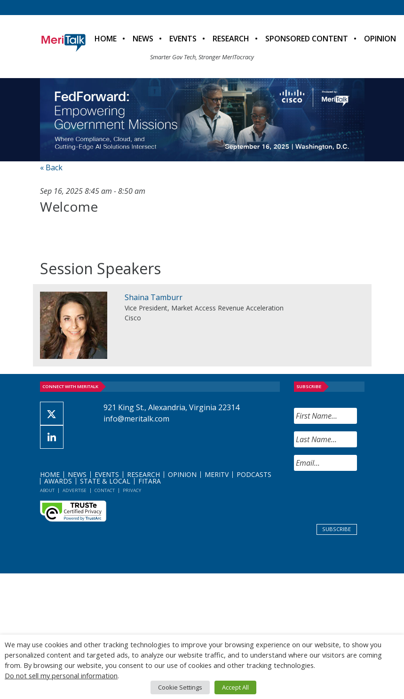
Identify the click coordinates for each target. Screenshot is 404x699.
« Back (51, 167)
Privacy (132, 490)
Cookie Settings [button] (180, 687)
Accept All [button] (235, 687)
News (143, 38)
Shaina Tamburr (153, 297)
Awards (58, 481)
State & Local (105, 481)
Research (231, 38)
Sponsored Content (306, 38)
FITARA (149, 481)
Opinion (380, 38)
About (47, 490)
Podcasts (254, 474)
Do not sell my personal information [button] (61, 675)
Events (183, 38)
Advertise (75, 490)
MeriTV (217, 474)
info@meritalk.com (136, 418)
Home (106, 38)
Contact (105, 490)
